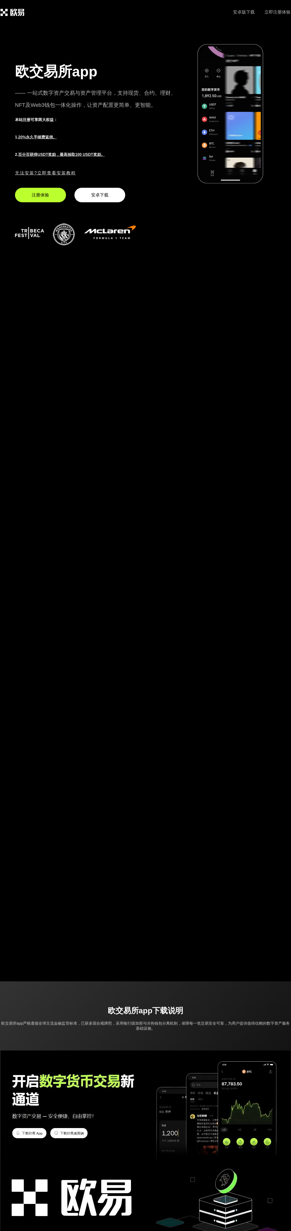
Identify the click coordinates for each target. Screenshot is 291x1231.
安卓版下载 (244, 12)
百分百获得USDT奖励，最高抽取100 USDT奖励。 (61, 154)
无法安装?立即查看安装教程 (45, 173)
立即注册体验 (277, 12)
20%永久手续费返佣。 (37, 137)
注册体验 (40, 195)
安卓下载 (100, 195)
